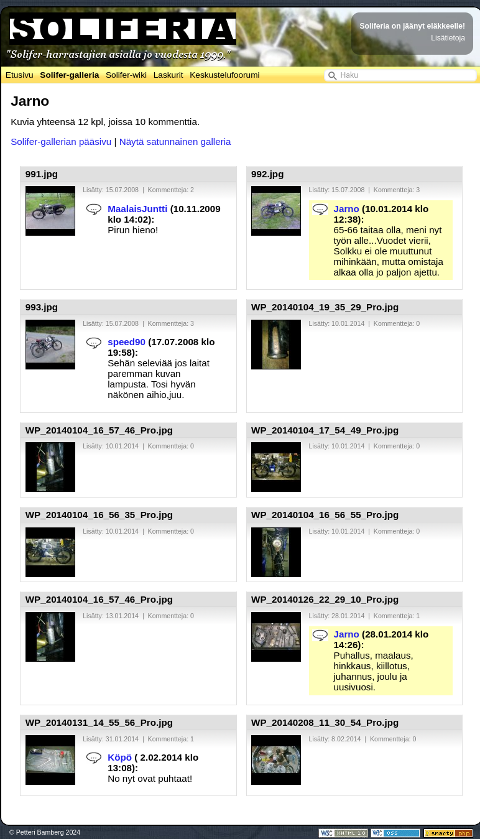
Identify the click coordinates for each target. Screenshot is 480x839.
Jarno (346, 208)
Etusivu (20, 75)
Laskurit (168, 75)
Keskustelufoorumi (224, 75)
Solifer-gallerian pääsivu (61, 141)
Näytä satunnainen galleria (175, 141)
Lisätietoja (448, 38)
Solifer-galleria (69, 75)
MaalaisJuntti (137, 208)
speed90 (126, 341)
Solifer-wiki (126, 75)
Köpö (120, 757)
